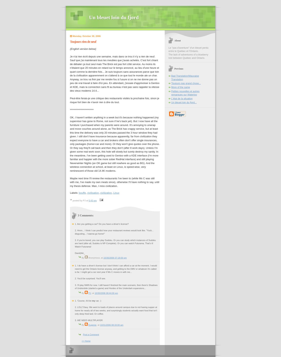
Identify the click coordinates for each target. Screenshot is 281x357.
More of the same (180, 87)
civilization (106, 192)
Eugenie (93, 325)
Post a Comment (91, 334)
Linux (116, 192)
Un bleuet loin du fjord (114, 17)
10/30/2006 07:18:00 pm (115, 258)
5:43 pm (93, 200)
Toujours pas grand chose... (186, 83)
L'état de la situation (182, 98)
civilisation (93, 192)
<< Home (86, 341)
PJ (90, 293)
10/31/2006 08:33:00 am (112, 325)
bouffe (82, 192)
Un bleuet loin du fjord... (184, 102)
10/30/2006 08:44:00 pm (106, 293)
